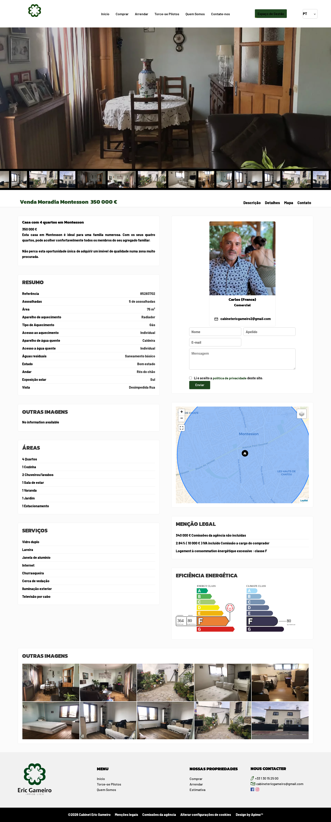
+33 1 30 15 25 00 (266, 778)
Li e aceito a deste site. (228, 378)
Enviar (199, 385)
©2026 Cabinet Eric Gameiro (89, 815)
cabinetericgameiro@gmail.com (279, 784)
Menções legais (126, 815)
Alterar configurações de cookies (205, 815)
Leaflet (304, 500)
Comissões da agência (159, 815)
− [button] (181, 418)
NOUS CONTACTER (268, 768)
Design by (249, 815)
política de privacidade (230, 378)
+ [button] (181, 412)
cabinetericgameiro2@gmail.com (245, 319)
